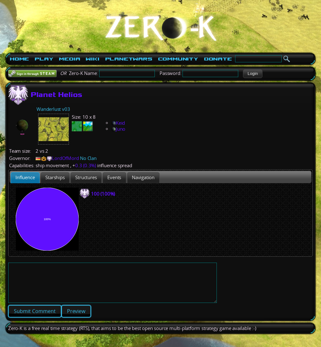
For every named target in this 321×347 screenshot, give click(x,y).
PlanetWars (128, 59)
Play (44, 59)
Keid (118, 123)
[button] (252, 73)
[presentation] (25, 178)
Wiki (92, 59)
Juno (118, 129)
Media (69, 59)
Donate (218, 59)
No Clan (88, 158)
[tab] (25, 177)
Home (19, 59)
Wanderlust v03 (53, 109)
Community (178, 59)
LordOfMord (65, 158)
